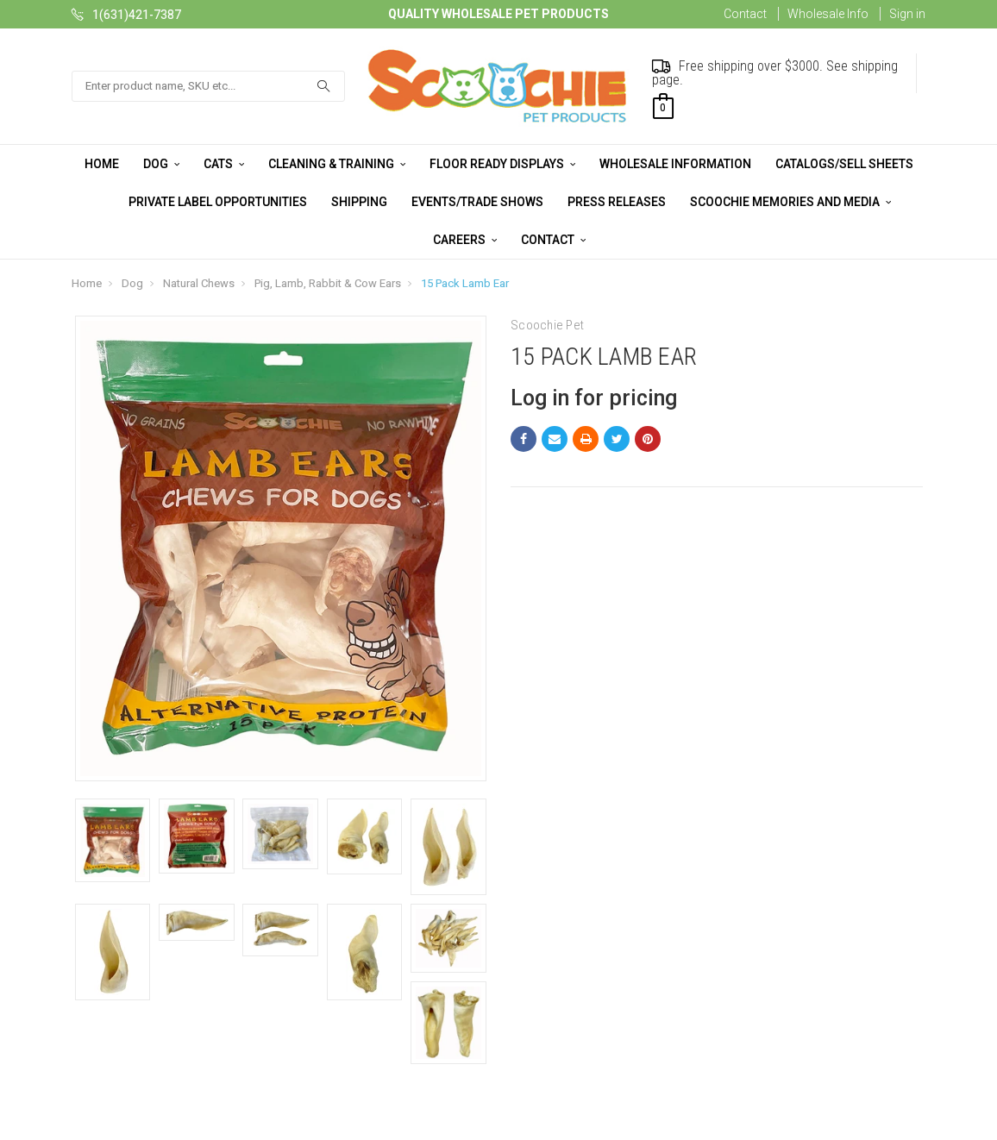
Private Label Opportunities (218, 202)
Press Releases (616, 202)
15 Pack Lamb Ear (465, 283)
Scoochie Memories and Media (790, 202)
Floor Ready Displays (502, 164)
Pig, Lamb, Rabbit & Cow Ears (327, 283)
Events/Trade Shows (477, 202)
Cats (224, 164)
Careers (465, 240)
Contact (745, 14)
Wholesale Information (675, 164)
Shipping (359, 202)
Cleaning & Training (336, 164)
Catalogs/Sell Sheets (844, 164)
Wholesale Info (827, 14)
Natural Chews (199, 283)
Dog (161, 164)
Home (102, 164)
